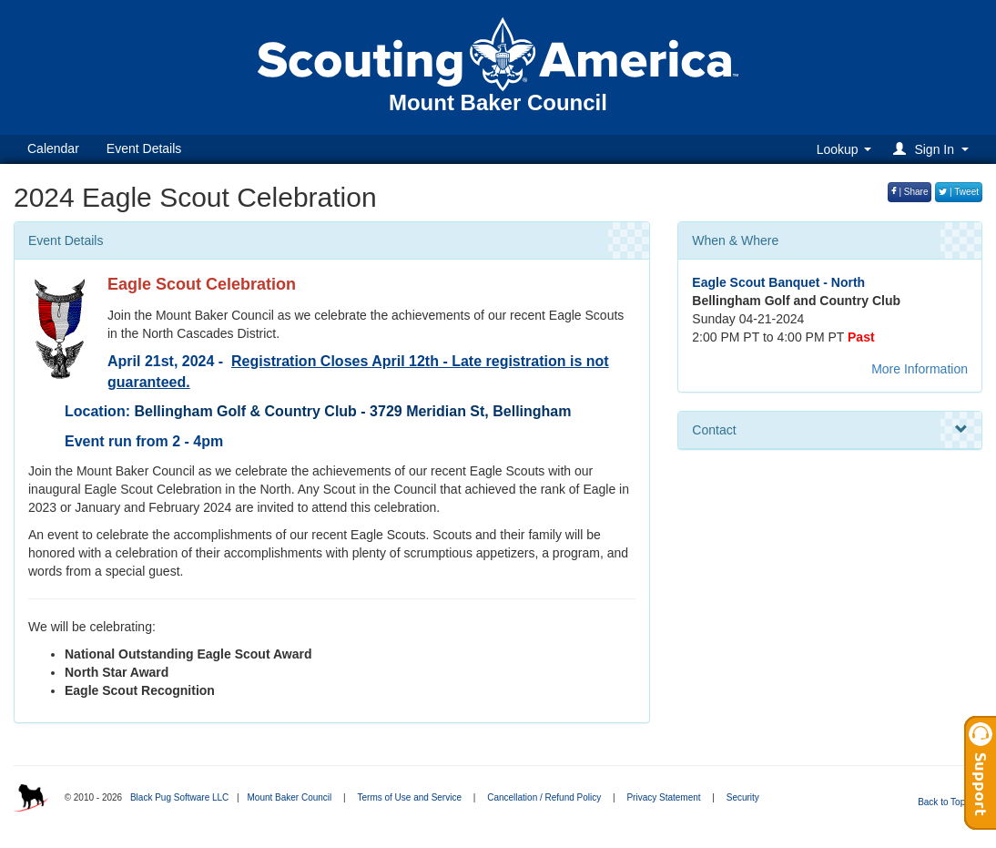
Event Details (144, 148)
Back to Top (947, 802)
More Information (919, 369)
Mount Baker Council (289, 797)
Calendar (53, 148)
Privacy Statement (663, 797)
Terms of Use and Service (409, 797)
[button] (933, 149)
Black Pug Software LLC (179, 797)
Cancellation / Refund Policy (544, 797)
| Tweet (959, 192)
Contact (830, 430)
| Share (910, 192)
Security (743, 797)
